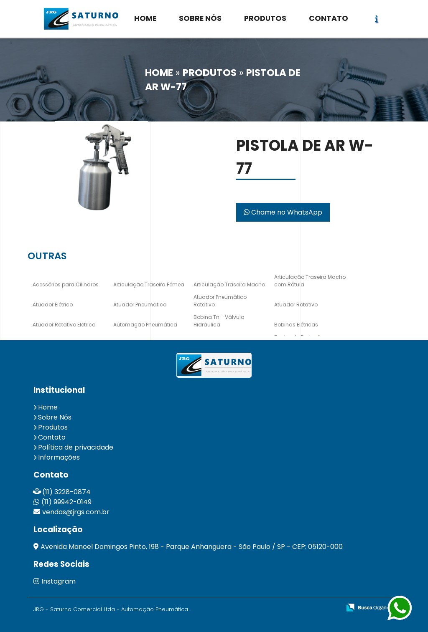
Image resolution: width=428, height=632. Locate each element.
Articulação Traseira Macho (229, 284)
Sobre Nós (54, 417)
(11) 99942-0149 (66, 502)
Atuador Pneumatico (139, 304)
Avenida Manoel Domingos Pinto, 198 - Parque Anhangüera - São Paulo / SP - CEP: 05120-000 (192, 546)
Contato (52, 437)
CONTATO (328, 18)
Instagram (54, 581)
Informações (59, 457)
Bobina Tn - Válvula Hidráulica (219, 320)
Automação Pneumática (145, 324)
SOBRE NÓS (200, 18)
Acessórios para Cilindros (66, 284)
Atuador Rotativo (296, 304)
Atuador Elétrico (53, 304)
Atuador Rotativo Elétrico (64, 324)
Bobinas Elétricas (296, 324)
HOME (145, 18)
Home (48, 407)
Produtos (53, 427)
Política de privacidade (75, 447)
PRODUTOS (265, 18)
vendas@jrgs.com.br (76, 512)
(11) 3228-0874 (66, 492)
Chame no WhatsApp (283, 212)
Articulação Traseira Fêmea (148, 284)
